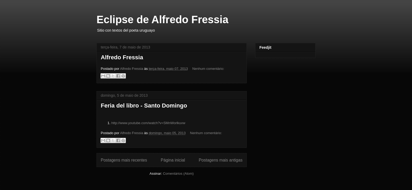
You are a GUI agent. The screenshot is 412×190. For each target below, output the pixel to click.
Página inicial (173, 160)
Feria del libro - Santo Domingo (144, 105)
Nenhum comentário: (208, 69)
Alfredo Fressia (122, 57)
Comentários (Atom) (178, 174)
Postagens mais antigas (220, 160)
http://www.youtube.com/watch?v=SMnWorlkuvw (148, 123)
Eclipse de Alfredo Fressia (162, 19)
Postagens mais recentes (124, 160)
